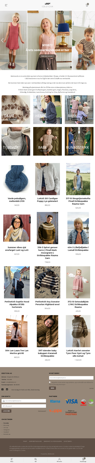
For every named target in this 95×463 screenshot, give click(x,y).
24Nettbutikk (51, 454)
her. (71, 87)
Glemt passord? (42, 411)
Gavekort (6, 432)
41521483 (9, 380)
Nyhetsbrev (68, 441)
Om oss (6, 428)
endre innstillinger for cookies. (17, 451)
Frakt (25, 441)
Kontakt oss (7, 434)
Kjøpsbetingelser (35, 441)
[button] (92, 40)
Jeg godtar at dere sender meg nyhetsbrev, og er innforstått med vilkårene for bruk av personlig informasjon (71, 384)
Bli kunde (6, 425)
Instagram (7, 430)
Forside (6, 423)
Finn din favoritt (47, 56)
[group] (47, 40)
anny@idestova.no (11, 382)
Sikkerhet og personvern (53, 441)
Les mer (91, 388)
